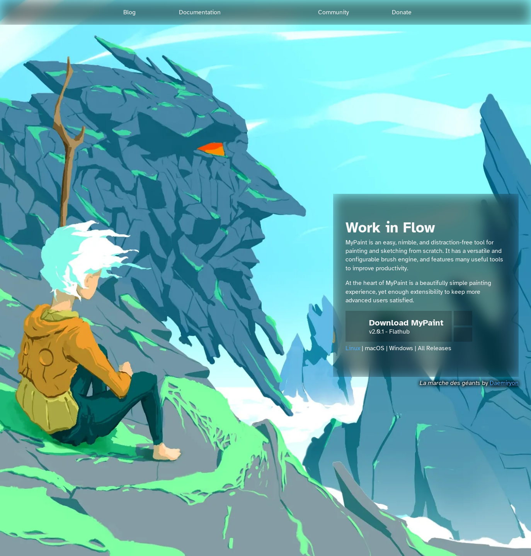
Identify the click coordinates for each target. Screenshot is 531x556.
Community (333, 12)
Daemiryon (504, 383)
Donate (402, 12)
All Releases (434, 348)
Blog (129, 12)
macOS (375, 348)
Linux (352, 348)
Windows (401, 348)
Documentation (200, 12)
